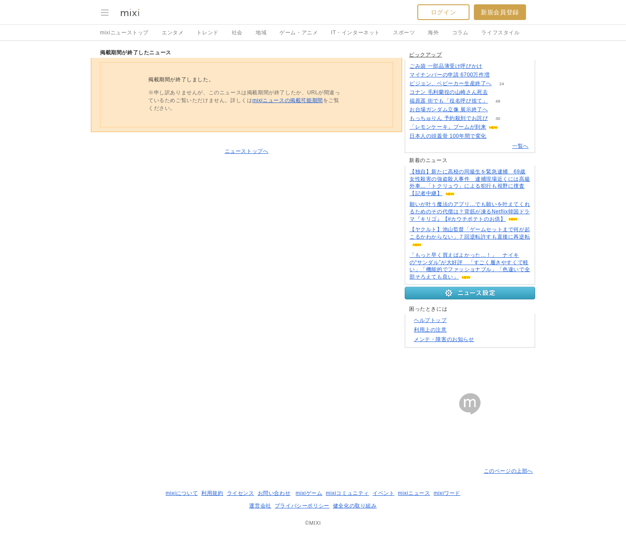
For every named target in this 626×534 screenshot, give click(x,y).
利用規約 (212, 493)
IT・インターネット (355, 33)
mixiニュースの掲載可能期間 (287, 100)
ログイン (443, 12)
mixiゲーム (309, 493)
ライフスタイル (500, 33)
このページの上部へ (508, 471)
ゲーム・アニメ (299, 33)
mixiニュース (414, 493)
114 (496, 136)
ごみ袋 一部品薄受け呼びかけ (446, 66)
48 (498, 101)
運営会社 (260, 506)
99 (508, 127)
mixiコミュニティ (347, 493)
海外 (433, 33)
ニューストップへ (247, 151)
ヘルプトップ (430, 320)
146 (498, 109)
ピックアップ (425, 55)
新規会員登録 (500, 12)
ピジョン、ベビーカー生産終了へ (451, 83)
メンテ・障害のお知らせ (444, 339)
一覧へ (520, 146)
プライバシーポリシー (302, 506)
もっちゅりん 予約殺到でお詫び (449, 118)
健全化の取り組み (355, 506)
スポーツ (404, 33)
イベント (383, 493)
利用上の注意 (430, 330)
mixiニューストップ (124, 33)
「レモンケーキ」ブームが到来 (448, 127)
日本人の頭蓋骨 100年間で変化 (448, 136)
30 (498, 118)
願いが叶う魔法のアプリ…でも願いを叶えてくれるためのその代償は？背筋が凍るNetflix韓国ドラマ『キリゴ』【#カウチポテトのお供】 (470, 211)
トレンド (207, 33)
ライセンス (240, 493)
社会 (237, 33)
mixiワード (446, 493)
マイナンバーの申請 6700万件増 (449, 75)
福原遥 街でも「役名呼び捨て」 (449, 101)
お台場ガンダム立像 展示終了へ (449, 109)
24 (501, 83)
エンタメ (172, 33)
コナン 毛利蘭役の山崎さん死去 (449, 92)
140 (499, 75)
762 (498, 92)
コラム (460, 33)
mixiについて (182, 493)
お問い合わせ (274, 493)
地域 (261, 33)
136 (492, 66)
